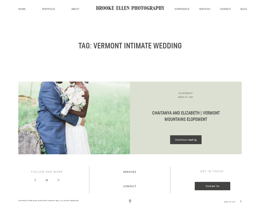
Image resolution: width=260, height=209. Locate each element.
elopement (186, 93)
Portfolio (48, 9)
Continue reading (186, 139)
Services (204, 9)
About (75, 9)
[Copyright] (130, 201)
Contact (225, 9)
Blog (243, 9)
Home (22, 9)
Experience (182, 9)
